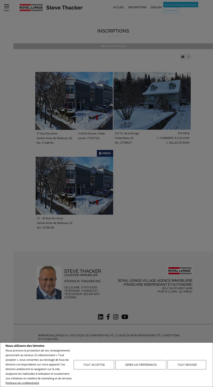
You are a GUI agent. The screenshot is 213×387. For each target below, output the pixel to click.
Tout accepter (94, 365)
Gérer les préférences (141, 365)
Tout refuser (187, 365)
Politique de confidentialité (22, 383)
